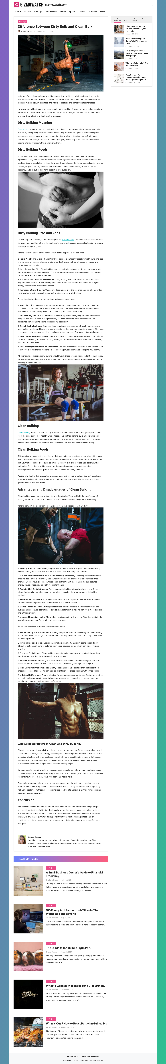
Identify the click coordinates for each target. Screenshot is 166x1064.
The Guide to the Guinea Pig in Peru (70, 948)
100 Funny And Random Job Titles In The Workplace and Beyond (74, 912)
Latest (125, 19)
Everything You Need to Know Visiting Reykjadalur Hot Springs (137, 53)
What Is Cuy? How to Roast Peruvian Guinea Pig (76, 1025)
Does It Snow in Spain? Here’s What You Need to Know (136, 41)
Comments (134, 19)
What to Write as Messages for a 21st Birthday (71, 987)
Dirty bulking (23, 129)
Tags (142, 19)
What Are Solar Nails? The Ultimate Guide (137, 64)
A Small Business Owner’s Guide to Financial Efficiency (76, 874)
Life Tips (22, 22)
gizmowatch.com (56, 4)
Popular (117, 19)
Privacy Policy (72, 1056)
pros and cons (67, 239)
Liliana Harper (26, 31)
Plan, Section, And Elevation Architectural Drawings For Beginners (136, 77)
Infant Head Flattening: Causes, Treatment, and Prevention (136, 28)
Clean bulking (24, 432)
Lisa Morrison (53, 918)
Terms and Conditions (90, 1056)
